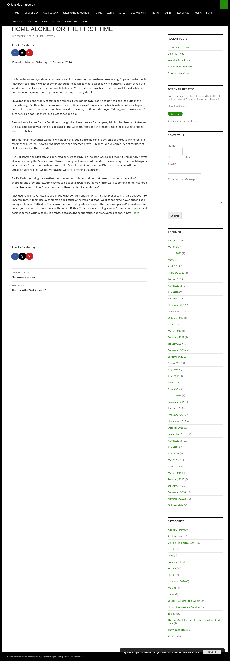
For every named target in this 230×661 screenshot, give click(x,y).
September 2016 (177, 356)
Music (209, 13)
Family (121, 13)
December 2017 (177, 304)
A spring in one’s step (179, 72)
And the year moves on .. (181, 66)
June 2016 (173, 375)
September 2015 (177, 434)
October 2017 (175, 317)
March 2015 (174, 472)
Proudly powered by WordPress (69, 656)
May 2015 (173, 459)
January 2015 (175, 485)
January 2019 (175, 279)
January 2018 (175, 298)
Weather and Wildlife (76, 21)
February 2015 (176, 479)
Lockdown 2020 (177, 581)
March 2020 (174, 253)
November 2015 (177, 421)
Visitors (56, 21)
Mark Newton (47, 36)
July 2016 (173, 369)
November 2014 (177, 498)
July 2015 (173, 446)
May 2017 (173, 324)
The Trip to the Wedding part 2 (79, 287)
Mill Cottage (182, 13)
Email (172, 164)
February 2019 (176, 272)
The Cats (97, 13)
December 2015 (177, 414)
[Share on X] (22, 52)
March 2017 (174, 330)
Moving (198, 13)
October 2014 (175, 505)
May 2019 (173, 259)
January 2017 (175, 343)
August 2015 (175, 440)
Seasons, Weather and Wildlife (185, 600)
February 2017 (176, 337)
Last (188, 157)
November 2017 (177, 311)
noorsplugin (47, 656)
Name (172, 145)
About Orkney (31, 13)
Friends (155, 13)
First (170, 157)
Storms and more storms (79, 274)
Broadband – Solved (179, 47)
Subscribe (175, 114)
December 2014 (177, 492)
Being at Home (176, 53)
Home (16, 13)
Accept (211, 652)
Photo (135, 212)
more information (190, 652)
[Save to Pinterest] (29, 52)
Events (110, 13)
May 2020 (173, 246)
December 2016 (177, 350)
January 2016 (175, 408)
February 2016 (176, 401)
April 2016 (174, 388)
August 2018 (175, 285)
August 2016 (175, 363)
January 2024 (175, 240)
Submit (175, 215)
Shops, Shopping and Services (184, 607)
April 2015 (174, 466)
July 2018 (173, 292)
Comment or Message (182, 179)
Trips (44, 21)
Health (167, 13)
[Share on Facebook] (15, 52)
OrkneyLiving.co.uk (21, 4)
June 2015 (173, 453)
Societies (32, 21)
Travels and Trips (177, 629)
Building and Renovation (76, 13)
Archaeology (50, 13)
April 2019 (174, 266)
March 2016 (174, 395)
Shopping (18, 21)
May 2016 (173, 382)
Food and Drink (138, 13)
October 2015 (175, 427)
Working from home (179, 60)
